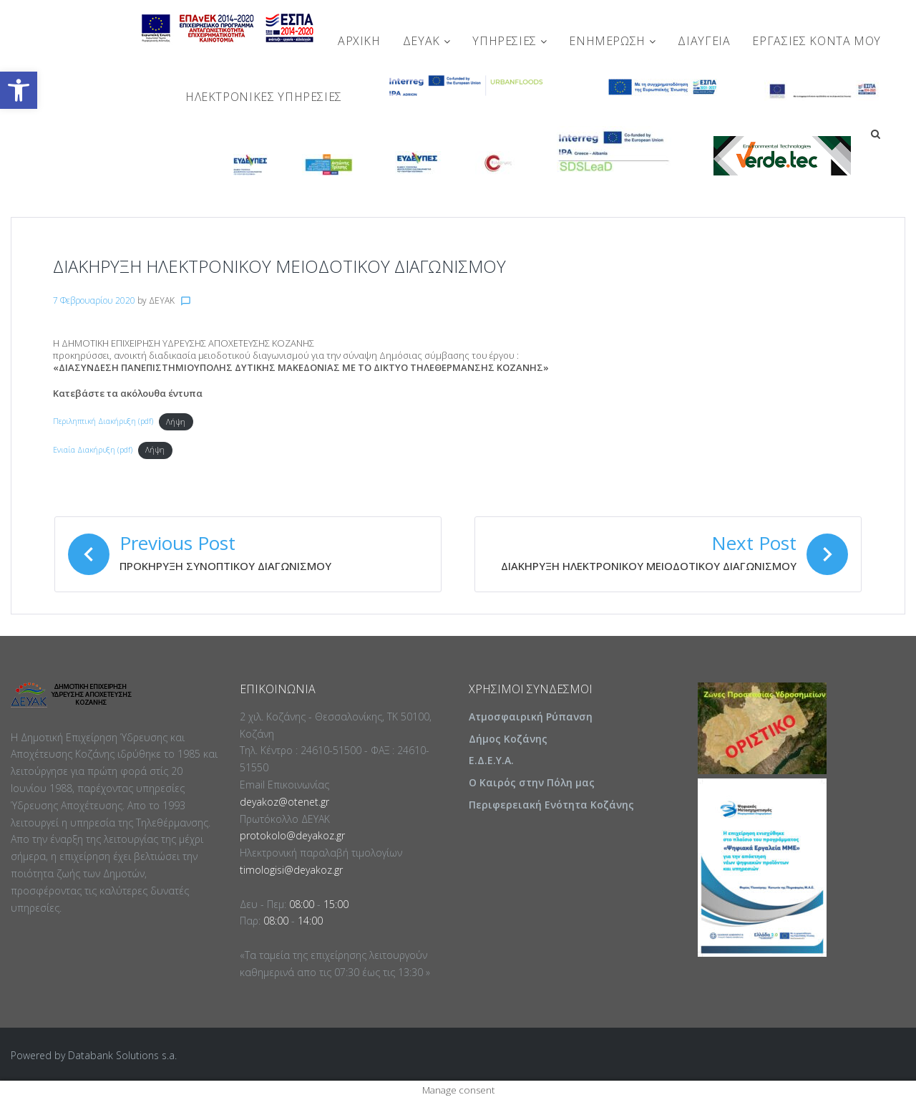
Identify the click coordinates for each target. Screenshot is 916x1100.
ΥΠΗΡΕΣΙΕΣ (509, 41)
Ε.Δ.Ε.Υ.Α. (491, 760)
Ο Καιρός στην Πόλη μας (532, 782)
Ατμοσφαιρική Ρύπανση (531, 716)
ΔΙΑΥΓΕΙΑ (704, 41)
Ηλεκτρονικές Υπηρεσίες (263, 97)
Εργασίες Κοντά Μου (816, 41)
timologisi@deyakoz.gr (291, 870)
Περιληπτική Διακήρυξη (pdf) (103, 422)
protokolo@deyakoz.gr (292, 835)
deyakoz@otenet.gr (284, 802)
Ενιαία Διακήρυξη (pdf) (92, 450)
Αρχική (359, 41)
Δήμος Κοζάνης (508, 739)
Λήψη (175, 422)
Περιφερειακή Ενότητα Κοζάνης (551, 804)
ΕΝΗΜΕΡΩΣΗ (612, 41)
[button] (18, 90)
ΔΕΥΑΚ (426, 41)
